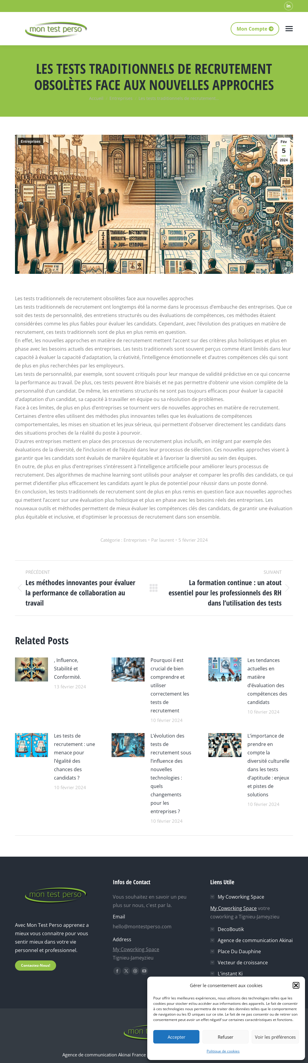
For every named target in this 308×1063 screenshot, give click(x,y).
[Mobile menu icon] (289, 28)
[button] (296, 985)
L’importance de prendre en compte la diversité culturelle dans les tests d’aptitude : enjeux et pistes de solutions (268, 765)
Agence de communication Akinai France (104, 1055)
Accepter (176, 1037)
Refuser (225, 1037)
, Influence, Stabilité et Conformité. (67, 668)
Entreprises (30, 141)
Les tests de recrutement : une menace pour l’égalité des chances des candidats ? (74, 756)
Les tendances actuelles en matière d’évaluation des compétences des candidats (267, 681)
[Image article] (31, 668)
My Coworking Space (136, 949)
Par (162, 540)
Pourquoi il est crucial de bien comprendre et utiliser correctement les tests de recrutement (170, 685)
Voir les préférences (275, 1037)
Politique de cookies (223, 1051)
